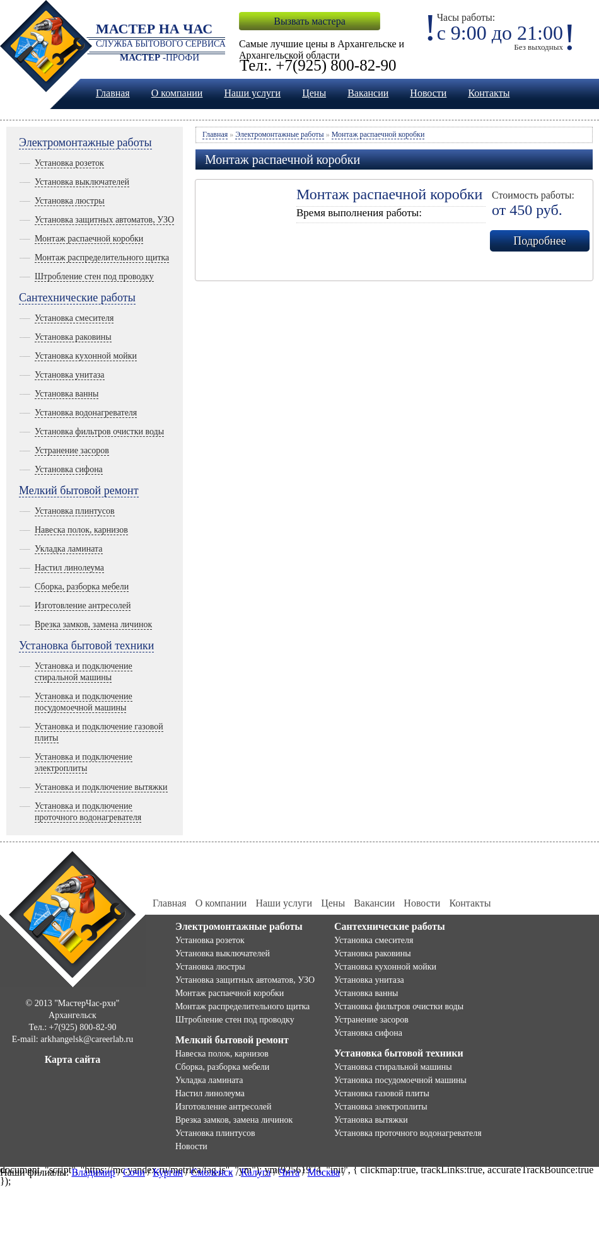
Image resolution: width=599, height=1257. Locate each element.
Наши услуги (252, 93)
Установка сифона (69, 469)
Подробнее (539, 241)
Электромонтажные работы (85, 142)
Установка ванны (66, 393)
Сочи (134, 1172)
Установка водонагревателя (86, 412)
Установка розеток (69, 163)
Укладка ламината (69, 548)
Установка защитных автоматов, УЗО (104, 219)
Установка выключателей (82, 182)
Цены (314, 93)
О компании (177, 93)
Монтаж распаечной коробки (89, 238)
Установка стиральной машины (393, 1067)
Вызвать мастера (309, 21)
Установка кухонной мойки (86, 356)
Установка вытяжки (371, 1120)
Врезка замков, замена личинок (93, 624)
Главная (113, 93)
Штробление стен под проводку (94, 276)
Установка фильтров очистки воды (99, 431)
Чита (289, 1172)
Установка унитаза (70, 374)
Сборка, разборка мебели (82, 586)
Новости (428, 93)
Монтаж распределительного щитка (102, 257)
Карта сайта (73, 1059)
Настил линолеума (69, 567)
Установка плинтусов (75, 511)
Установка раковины (73, 337)
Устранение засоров (72, 450)
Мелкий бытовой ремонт (79, 490)
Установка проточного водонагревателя (408, 1133)
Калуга (255, 1172)
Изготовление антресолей (83, 605)
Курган (168, 1172)
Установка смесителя (74, 318)
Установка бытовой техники (86, 645)
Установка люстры (70, 201)
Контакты (488, 93)
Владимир (93, 1172)
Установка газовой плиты (381, 1093)
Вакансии (367, 93)
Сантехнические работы (77, 297)
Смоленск (212, 1172)
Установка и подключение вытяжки (101, 787)
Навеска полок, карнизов (81, 530)
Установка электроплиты (380, 1106)
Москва (324, 1172)
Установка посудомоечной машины (400, 1080)
